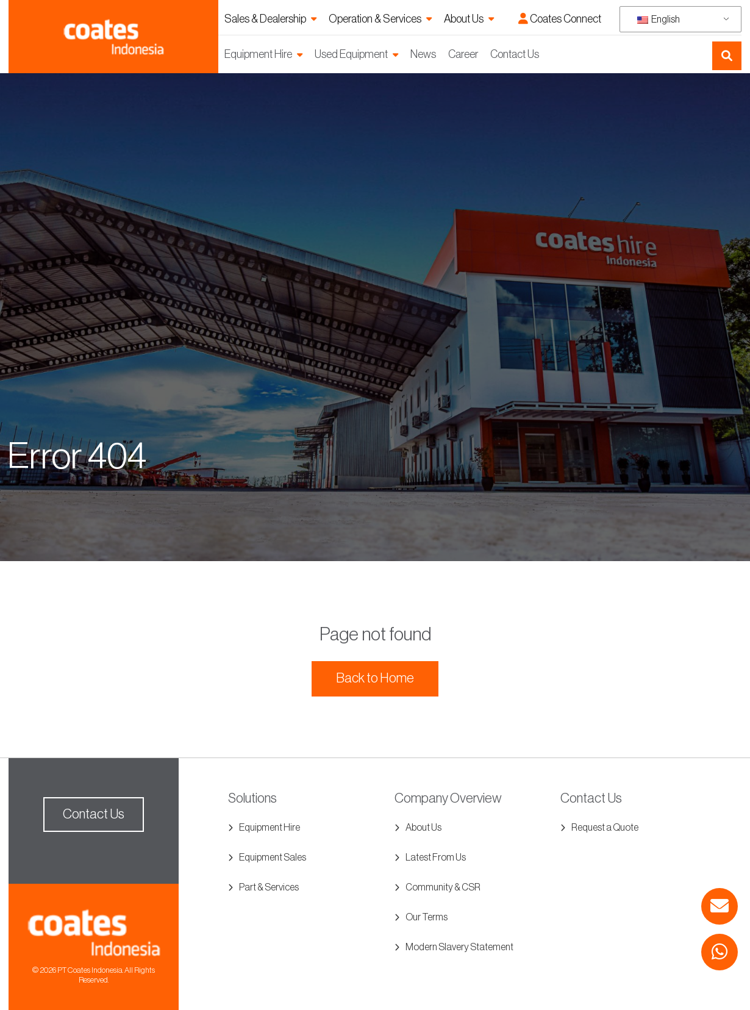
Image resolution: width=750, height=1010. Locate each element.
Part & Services (269, 887)
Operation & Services (375, 18)
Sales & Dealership (265, 18)
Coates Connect (559, 18)
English (658, 19)
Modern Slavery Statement (459, 947)
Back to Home (375, 678)
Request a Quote (604, 828)
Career (463, 54)
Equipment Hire (258, 54)
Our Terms (426, 917)
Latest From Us (435, 857)
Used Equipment (351, 54)
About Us (464, 18)
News (423, 54)
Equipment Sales (272, 857)
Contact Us (514, 54)
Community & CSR (442, 887)
